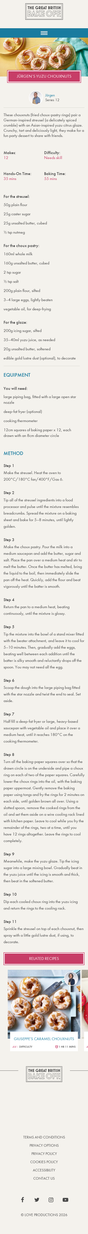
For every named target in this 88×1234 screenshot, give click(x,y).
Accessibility (44, 1170)
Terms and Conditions (44, 1137)
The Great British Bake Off (44, 15)
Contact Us (44, 1178)
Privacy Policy (44, 1153)
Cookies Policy (44, 1162)
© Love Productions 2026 (44, 1215)
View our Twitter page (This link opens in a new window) (37, 1200)
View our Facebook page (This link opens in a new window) (22, 1200)
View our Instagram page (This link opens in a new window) (51, 1200)
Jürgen (50, 95)
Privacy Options (44, 1145)
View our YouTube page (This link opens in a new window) (65, 1200)
